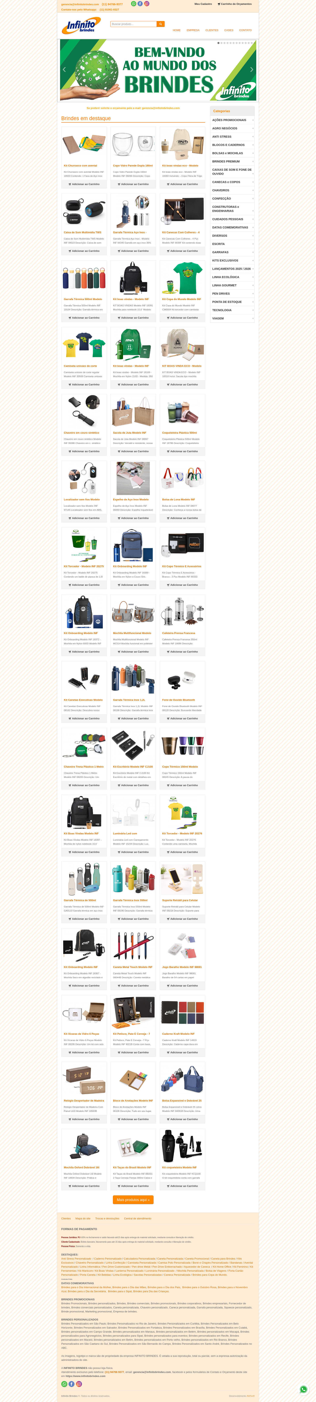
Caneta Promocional (197, 1258)
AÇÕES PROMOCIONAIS (229, 120)
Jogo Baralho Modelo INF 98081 (182, 967)
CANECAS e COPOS (226, 182)
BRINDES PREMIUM (226, 161)
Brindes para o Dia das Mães (129, 1287)
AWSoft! (251, 1396)
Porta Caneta (88, 1274)
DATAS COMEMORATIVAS (230, 227)
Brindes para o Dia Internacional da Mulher (86, 1287)
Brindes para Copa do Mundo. (209, 1274)
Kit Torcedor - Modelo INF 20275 (84, 566)
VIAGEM (217, 318)
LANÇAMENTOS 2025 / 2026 (231, 268)
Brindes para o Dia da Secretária (87, 1291)
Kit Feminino (240, 1266)
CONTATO (245, 30)
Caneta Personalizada (170, 1258)
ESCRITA (218, 244)
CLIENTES (212, 30)
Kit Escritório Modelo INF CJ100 (133, 766)
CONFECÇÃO (221, 198)
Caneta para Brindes (223, 1258)
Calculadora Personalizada (139, 1258)
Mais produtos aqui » (133, 1200)
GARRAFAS (220, 252)
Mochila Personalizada (190, 1270)
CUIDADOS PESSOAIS (227, 219)
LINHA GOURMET (224, 285)
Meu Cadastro (203, 3)
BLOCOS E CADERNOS (228, 144)
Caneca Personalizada (177, 1274)
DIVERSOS (219, 235)
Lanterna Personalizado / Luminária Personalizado (145, 1270)
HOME (177, 30)
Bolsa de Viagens (216, 1270)
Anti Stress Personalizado (76, 1258)
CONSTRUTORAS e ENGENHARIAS (225, 208)
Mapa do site (83, 1218)
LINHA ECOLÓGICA (225, 277)
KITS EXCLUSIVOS (225, 260)
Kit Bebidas (104, 1274)
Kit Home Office (222, 1266)
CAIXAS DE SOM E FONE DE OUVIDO (232, 171)
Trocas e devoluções (107, 1218)
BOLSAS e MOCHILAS (227, 153)
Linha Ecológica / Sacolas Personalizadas (137, 1274)
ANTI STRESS (221, 136)
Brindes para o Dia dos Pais (164, 1287)
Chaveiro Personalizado (90, 1262)
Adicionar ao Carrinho (84, 184)
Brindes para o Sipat (120, 1291)
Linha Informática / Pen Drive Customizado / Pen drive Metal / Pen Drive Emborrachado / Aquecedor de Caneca (145, 1266)
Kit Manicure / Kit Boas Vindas (96, 1270)
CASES (229, 30)
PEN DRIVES (221, 293)
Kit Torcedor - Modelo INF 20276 (182, 833)
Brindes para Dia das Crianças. (151, 1291)
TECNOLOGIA (221, 310)
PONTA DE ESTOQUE (227, 301)
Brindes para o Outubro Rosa (199, 1287)
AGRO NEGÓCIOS (224, 128)
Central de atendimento (137, 1218)
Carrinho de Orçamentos (236, 3)
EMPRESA (193, 30)
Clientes (66, 1218)
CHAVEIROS (220, 190)
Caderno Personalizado (108, 1258)
